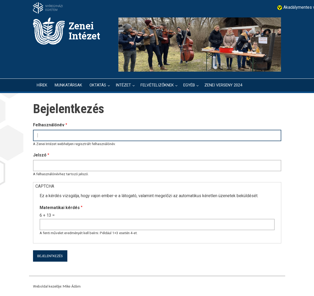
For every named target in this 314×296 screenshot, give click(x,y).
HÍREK (42, 85)
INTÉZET (123, 85)
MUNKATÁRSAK (68, 85)
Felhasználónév (48, 124)
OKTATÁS (98, 85)
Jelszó (39, 155)
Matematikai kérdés (60, 207)
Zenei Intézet (84, 30)
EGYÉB (189, 85)
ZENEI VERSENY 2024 (223, 85)
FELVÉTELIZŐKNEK (157, 85)
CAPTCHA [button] (44, 186)
